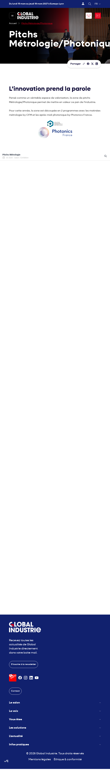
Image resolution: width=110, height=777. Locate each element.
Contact (15, 691)
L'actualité (55, 736)
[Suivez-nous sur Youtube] (36, 678)
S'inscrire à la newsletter (23, 664)
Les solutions (55, 727)
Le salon (55, 702)
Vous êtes (55, 719)
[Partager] (88, 64)
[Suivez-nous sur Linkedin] (31, 678)
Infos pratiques (55, 744)
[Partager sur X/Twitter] (92, 64)
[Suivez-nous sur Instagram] (25, 678)
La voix (55, 711)
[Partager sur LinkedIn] (96, 64)
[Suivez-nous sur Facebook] (20, 678)
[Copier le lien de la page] (84, 64)
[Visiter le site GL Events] (12, 678)
